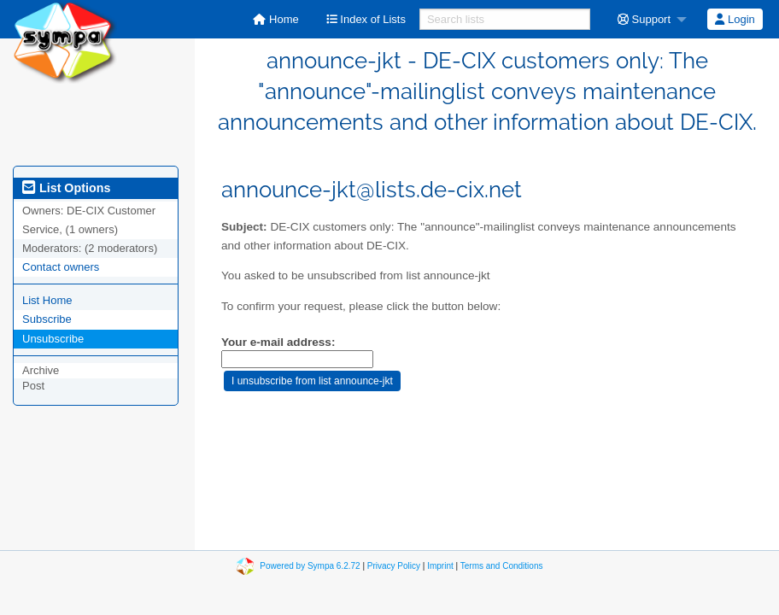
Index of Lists (366, 19)
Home (275, 19)
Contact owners (60, 267)
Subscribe (47, 319)
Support (644, 19)
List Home (47, 300)
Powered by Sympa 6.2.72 (310, 565)
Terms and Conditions (501, 565)
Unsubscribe (53, 338)
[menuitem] (275, 19)
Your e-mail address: (278, 342)
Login (734, 19)
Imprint (440, 565)
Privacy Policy (393, 565)
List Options (66, 188)
